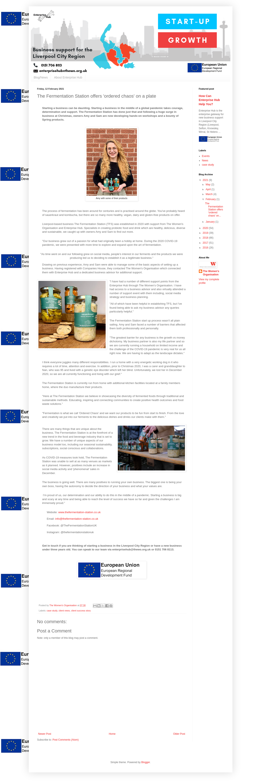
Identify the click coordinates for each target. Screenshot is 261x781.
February (211, 199)
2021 (206, 180)
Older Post (179, 733)
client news (64, 610)
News (205, 160)
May (208, 184)
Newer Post (44, 733)
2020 (206, 228)
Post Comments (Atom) (65, 739)
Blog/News (41, 77)
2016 (206, 247)
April (208, 189)
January (210, 221)
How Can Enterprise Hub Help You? (209, 100)
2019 (206, 232)
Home (112, 733)
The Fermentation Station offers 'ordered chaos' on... (214, 209)
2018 (206, 237)
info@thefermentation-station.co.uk (76, 518)
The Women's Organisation (211, 273)
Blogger (145, 762)
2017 (206, 242)
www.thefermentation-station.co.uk (79, 512)
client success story (81, 610)
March (209, 194)
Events (206, 156)
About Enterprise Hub (68, 77)
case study (52, 610)
